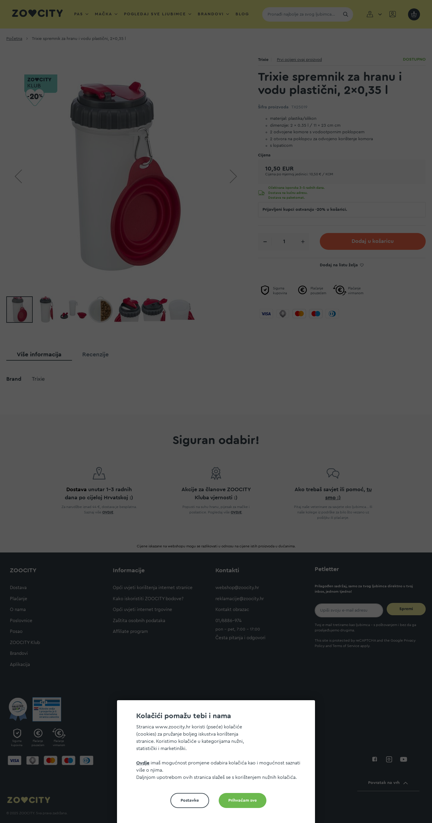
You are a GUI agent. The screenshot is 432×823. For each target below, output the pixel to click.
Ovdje (142, 763)
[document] (218, 764)
